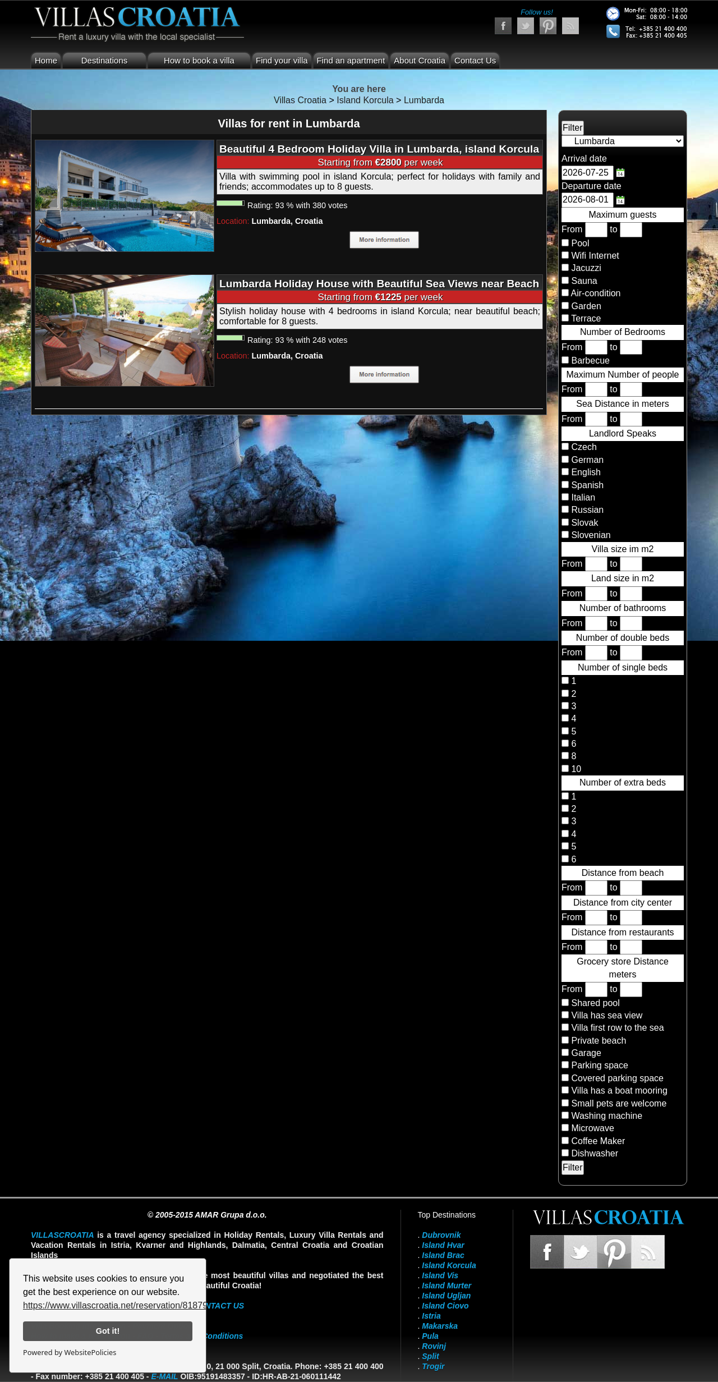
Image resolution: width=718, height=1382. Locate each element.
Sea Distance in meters (622, 403)
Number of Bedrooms (622, 332)
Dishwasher (594, 1153)
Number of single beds (623, 667)
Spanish (586, 485)
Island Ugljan (446, 1295)
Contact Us (475, 60)
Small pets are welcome (618, 1103)
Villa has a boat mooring (619, 1090)
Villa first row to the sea (617, 1027)
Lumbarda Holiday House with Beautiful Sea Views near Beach (379, 284)
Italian (582, 497)
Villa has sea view (606, 1015)
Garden (586, 306)
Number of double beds (622, 637)
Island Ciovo (445, 1305)
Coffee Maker (598, 1141)
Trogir (433, 1366)
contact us (218, 1305)
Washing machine (606, 1116)
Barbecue (590, 360)
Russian (586, 510)
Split (430, 1356)
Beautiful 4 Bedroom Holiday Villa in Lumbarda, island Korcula (379, 149)
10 (575, 769)
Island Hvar (443, 1245)
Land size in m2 (622, 578)
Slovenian (590, 535)
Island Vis (440, 1275)
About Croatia (419, 60)
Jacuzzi (586, 268)
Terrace (586, 318)
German (586, 460)
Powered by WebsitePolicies (69, 1352)
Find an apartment (351, 60)
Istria (431, 1315)
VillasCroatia (62, 1235)
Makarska (440, 1325)
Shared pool (595, 1003)
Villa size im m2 (623, 549)
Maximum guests (623, 214)
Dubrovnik (441, 1235)
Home (46, 60)
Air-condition (596, 293)
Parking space (599, 1065)
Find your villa (282, 60)
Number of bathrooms (622, 608)
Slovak (583, 522)
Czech (583, 447)
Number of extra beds (622, 782)
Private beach (598, 1040)
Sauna (584, 281)
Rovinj (434, 1346)
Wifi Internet (595, 255)
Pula (430, 1336)
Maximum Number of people (623, 374)
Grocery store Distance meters (623, 968)
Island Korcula (449, 1265)
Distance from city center (622, 902)
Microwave (592, 1128)
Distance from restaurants (622, 932)
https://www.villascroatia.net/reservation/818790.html (127, 1305)
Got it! (107, 1330)
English (585, 472)
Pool (580, 243)
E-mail (164, 1376)
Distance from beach (623, 873)
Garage (586, 1053)
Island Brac (443, 1255)
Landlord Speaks (622, 433)
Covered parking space (617, 1078)
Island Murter (446, 1285)
